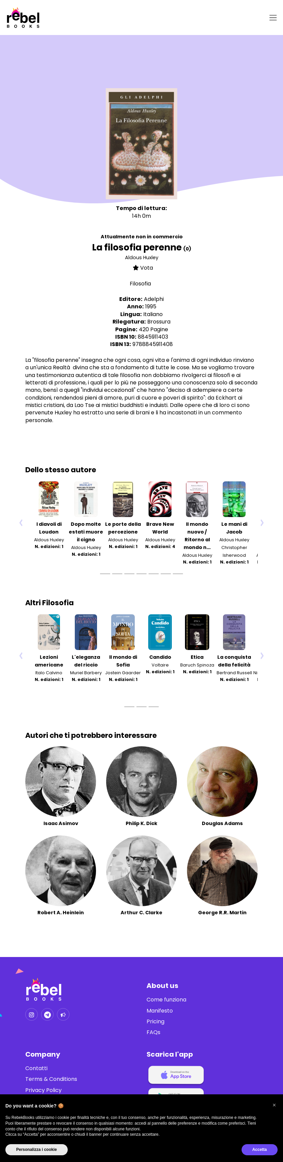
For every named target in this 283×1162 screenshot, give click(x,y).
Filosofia (140, 283)
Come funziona (166, 999)
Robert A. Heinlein (60, 912)
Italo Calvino (48, 673)
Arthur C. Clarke (141, 912)
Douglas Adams (222, 823)
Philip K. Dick (141, 823)
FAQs (153, 1032)
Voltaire (160, 665)
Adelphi (154, 299)
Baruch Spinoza (197, 665)
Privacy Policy (43, 1090)
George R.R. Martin (222, 912)
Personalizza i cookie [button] (36, 1149)
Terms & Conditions (51, 1079)
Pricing (155, 1021)
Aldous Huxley (141, 257)
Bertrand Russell (234, 673)
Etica (197, 657)
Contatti (36, 1068)
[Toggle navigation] (272, 18)
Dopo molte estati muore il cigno (86, 532)
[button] (274, 1105)
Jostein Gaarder (123, 673)
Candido (160, 657)
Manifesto (160, 1011)
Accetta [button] (259, 1149)
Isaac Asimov (60, 823)
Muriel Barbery (86, 673)
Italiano (153, 314)
